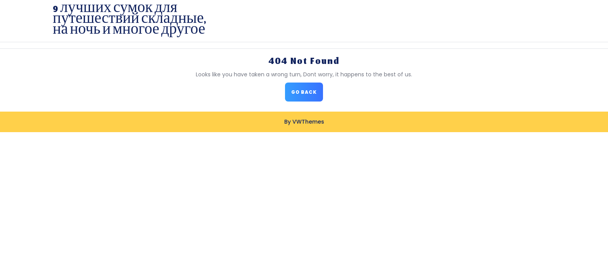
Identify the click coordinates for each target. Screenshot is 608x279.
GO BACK (307, 94)
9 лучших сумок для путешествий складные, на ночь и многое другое (129, 21)
